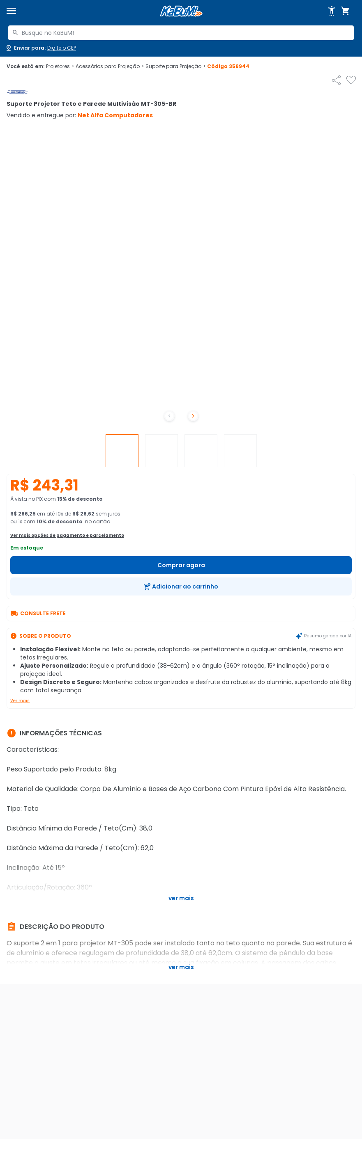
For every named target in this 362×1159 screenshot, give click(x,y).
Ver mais (20, 701)
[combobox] (181, 32)
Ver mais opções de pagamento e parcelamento (67, 535)
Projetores (60, 66)
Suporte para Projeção (175, 66)
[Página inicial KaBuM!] (181, 11)
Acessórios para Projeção (110, 66)
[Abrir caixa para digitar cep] (40, 48)
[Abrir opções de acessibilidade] (331, 11)
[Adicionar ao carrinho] (181, 586)
